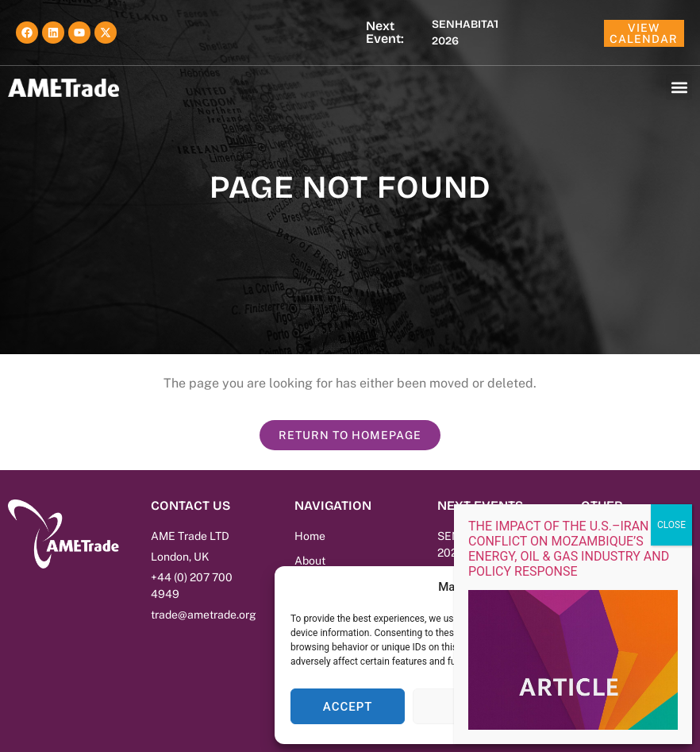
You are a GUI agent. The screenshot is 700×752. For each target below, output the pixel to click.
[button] (679, 87)
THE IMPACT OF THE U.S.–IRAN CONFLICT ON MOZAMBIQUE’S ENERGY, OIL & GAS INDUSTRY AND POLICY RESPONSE (568, 549)
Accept (348, 707)
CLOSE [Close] (671, 524)
